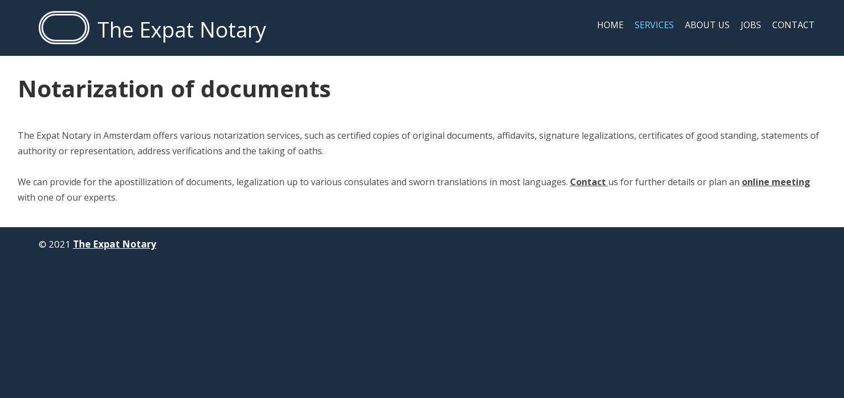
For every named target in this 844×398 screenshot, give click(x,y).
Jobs (751, 25)
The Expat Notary (114, 244)
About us (707, 25)
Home (610, 25)
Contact (793, 25)
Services (654, 25)
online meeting (776, 182)
